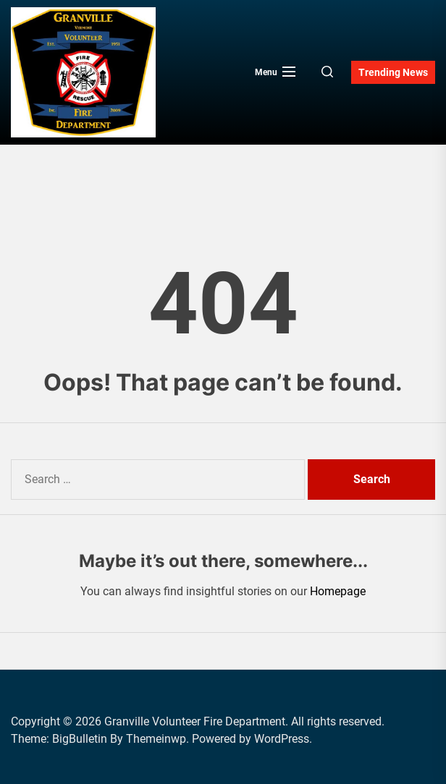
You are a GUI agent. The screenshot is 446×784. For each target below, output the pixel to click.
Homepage (338, 591)
